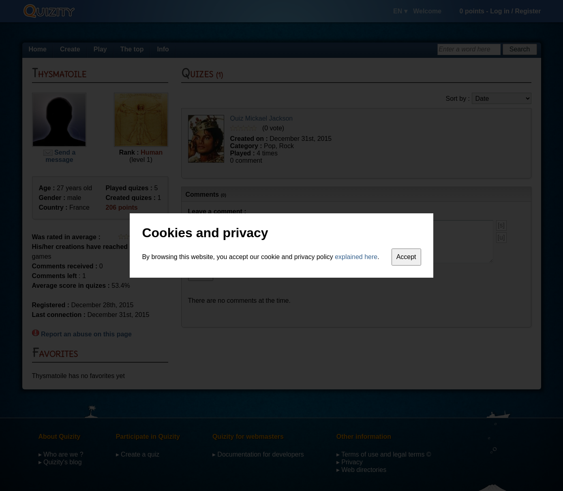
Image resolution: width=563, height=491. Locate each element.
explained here (356, 256)
